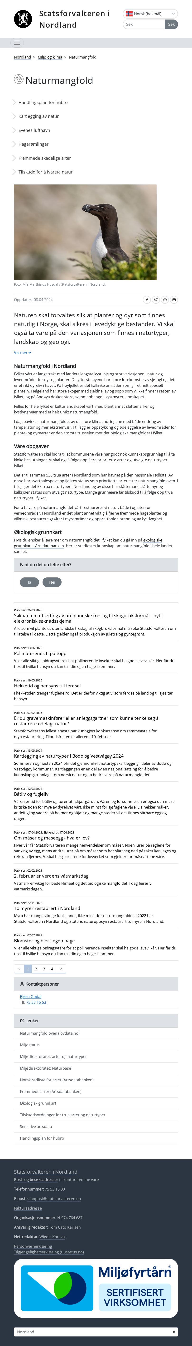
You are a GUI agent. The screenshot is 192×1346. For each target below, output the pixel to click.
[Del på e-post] (174, 300)
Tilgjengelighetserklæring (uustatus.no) (49, 1252)
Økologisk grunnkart (38, 1103)
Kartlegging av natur (39, 116)
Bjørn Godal (30, 996)
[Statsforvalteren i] (96, 1331)
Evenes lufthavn (34, 130)
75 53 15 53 (36, 1002)
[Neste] (61, 968)
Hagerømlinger (33, 144)
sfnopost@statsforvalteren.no (54, 1198)
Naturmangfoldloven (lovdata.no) (50, 1033)
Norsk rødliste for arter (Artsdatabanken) (57, 1080)
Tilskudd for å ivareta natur (45, 172)
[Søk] (144, 24)
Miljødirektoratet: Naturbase (45, 1068)
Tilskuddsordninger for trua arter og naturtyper (63, 1115)
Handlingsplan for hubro (43, 102)
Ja (29, 582)
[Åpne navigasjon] (17, 43)
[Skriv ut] (165, 300)
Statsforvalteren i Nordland (74, 19)
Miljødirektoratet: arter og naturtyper (53, 1056)
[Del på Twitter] (156, 300)
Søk (171, 24)
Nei (52, 582)
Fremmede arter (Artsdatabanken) (51, 1091)
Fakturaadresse (28, 1208)
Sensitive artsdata (36, 1126)
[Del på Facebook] (147, 300)
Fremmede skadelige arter (45, 158)
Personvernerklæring (33, 1246)
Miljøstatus (30, 1045)
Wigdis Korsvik (52, 1236)
